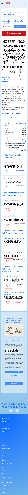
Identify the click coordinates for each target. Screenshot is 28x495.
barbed (7, 113)
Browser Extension (7, 425)
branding (13, 145)
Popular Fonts (5, 473)
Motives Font (8, 178)
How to (4, 445)
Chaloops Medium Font (11, 200)
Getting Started (6, 448)
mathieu (18, 113)
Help (3, 442)
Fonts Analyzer (6, 435)
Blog (3, 431)
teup (11, 117)
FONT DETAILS (8, 172)
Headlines (19, 149)
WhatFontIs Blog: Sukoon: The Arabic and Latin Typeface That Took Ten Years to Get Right (13, 320)
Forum (4, 460)
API (3, 455)
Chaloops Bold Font (10, 216)
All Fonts (14, 12)
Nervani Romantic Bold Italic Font (15, 238)
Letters (4, 467)
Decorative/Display (21, 123)
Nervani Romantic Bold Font (13, 253)
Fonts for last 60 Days (8, 463)
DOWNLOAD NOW (14, 33)
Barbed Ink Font (9, 163)
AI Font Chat (5, 428)
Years (3, 470)
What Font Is (5, 418)
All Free (21, 12)
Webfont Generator (14, 383)
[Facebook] (11, 411)
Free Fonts (5, 452)
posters (23, 143)
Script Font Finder (7, 477)
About (3, 492)
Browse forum (14, 375)
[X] (17, 411)
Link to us (4, 421)
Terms (4, 485)
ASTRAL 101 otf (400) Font (12, 277)
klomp (5, 117)
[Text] (8, 26)
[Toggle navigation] (25, 4)
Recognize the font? (14, 371)
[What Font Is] (5, 3)
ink (12, 113)
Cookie (4, 489)
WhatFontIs (6, 12)
